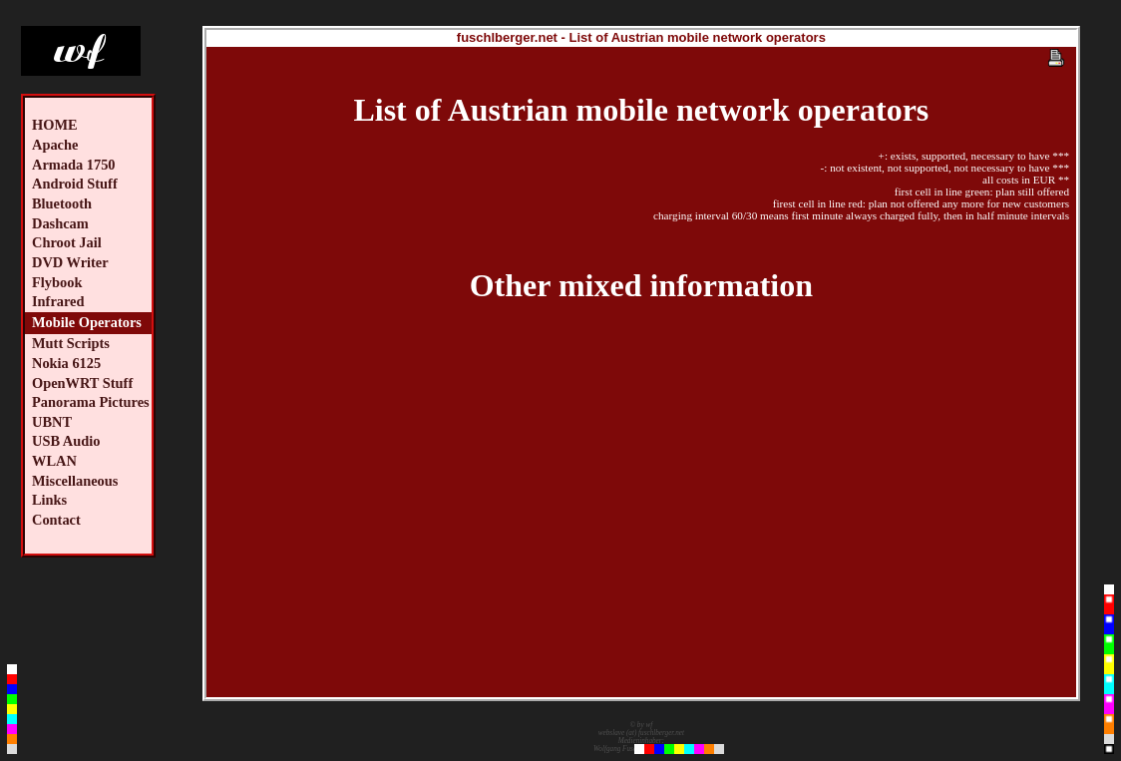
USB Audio (66, 441)
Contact (56, 520)
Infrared (58, 301)
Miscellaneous (75, 481)
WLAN (54, 461)
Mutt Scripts (71, 343)
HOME (55, 125)
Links (49, 500)
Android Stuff (75, 183)
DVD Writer (70, 262)
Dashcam (60, 223)
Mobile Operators (87, 322)
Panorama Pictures (91, 402)
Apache (55, 145)
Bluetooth (62, 203)
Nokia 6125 (66, 363)
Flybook (57, 282)
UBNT (52, 422)
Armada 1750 (74, 165)
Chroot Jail (67, 242)
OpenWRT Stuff (82, 383)
